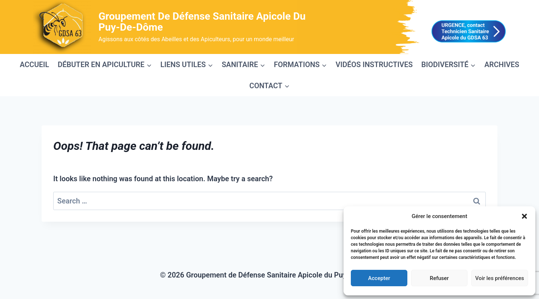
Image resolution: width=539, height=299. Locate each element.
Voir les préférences (499, 278)
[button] (524, 216)
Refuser (439, 278)
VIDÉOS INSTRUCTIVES (374, 64)
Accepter (379, 278)
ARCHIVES (501, 64)
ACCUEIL (34, 64)
